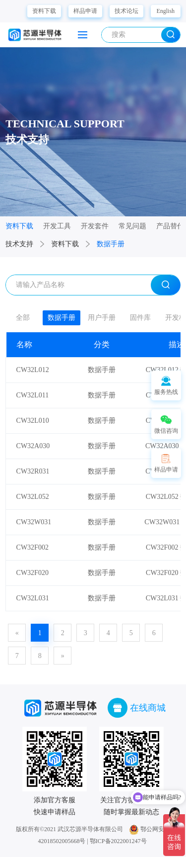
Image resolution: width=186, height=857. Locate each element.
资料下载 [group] (19, 226)
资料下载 (44, 10)
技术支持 (19, 244)
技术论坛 (126, 10)
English (165, 10)
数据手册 (110, 244)
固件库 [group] (140, 317)
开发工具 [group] (57, 226)
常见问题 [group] (132, 226)
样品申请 (85, 10)
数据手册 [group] (61, 317)
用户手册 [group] (102, 317)
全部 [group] (23, 317)
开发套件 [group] (95, 226)
